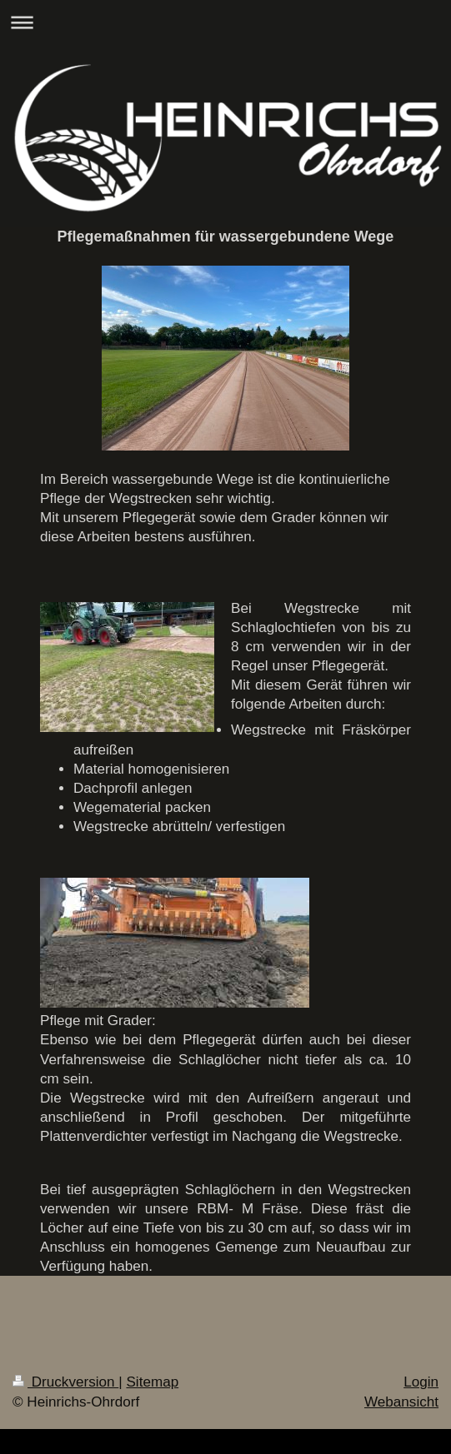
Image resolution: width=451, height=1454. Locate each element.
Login (420, 1382)
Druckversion (65, 1382)
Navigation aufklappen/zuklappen (225, 22)
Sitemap (152, 1382)
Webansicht (401, 1402)
